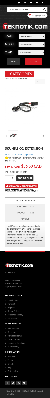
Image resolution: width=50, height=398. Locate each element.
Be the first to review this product (19, 154)
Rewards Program (15, 336)
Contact (11, 360)
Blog (9, 367)
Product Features (25, 200)
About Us (11, 357)
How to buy (13, 300)
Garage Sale (12, 318)
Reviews (25, 219)
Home (7, 78)
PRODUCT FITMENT (25, 213)
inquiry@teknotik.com (14, 286)
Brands (10, 364)
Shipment (12, 307)
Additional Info (25, 206)
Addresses (12, 332)
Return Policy (13, 311)
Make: (10, 36)
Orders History (14, 339)
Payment (11, 304)
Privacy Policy (13, 346)
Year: (9, 52)
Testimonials (13, 371)
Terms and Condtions (16, 343)
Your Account (13, 328)
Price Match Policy (15, 315)
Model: (10, 44)
